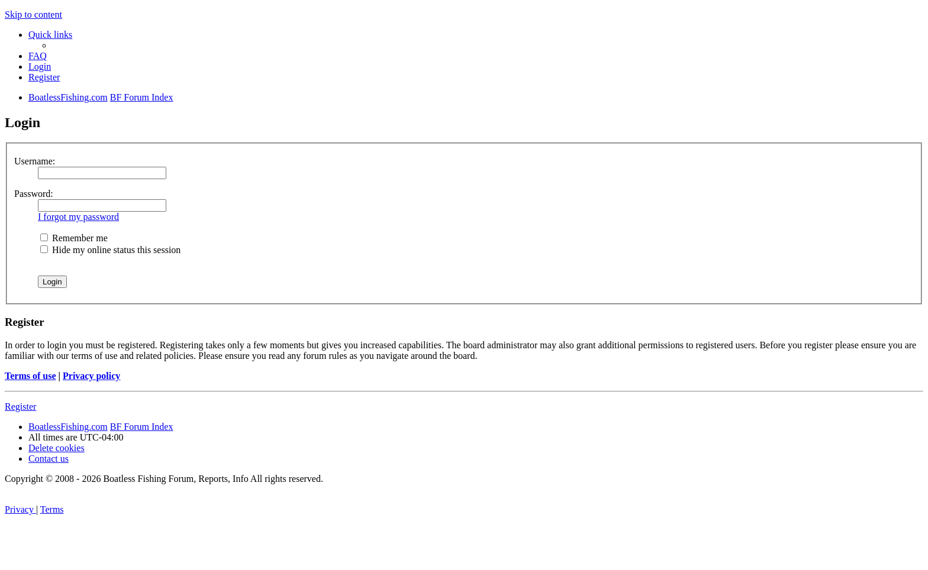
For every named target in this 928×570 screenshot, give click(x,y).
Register (20, 406)
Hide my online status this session (110, 250)
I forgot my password (78, 217)
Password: (33, 194)
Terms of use (30, 376)
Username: (34, 161)
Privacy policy (91, 376)
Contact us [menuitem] (48, 459)
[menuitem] (37, 56)
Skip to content (33, 14)
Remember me (74, 238)
